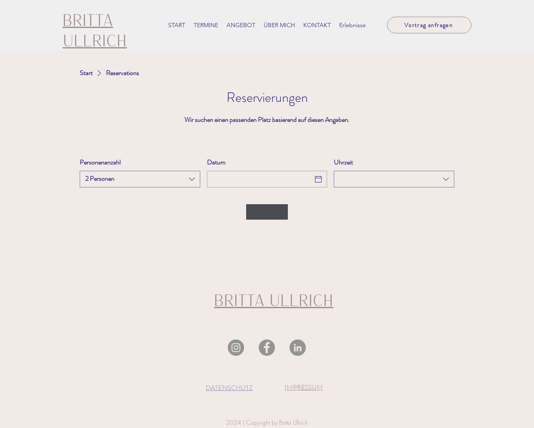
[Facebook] (267, 347)
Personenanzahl (100, 162)
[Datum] (259, 179)
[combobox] (140, 179)
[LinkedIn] (298, 347)
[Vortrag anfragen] (429, 25)
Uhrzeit (343, 162)
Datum (216, 162)
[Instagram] (236, 347)
